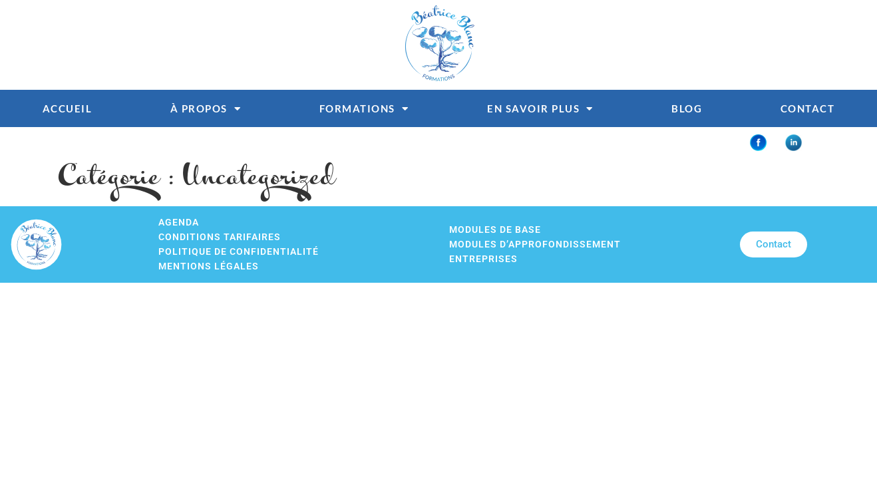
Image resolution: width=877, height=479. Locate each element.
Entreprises (483, 259)
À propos (206, 108)
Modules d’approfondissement (535, 244)
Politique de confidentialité (238, 251)
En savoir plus (540, 108)
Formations (364, 108)
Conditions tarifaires (219, 237)
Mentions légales (208, 266)
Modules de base (495, 230)
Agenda (178, 222)
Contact (808, 108)
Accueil (67, 108)
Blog (686, 108)
